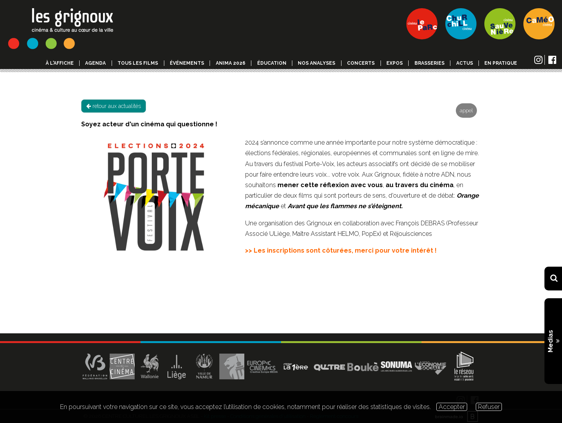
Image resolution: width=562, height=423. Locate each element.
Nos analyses (316, 63)
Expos (394, 63)
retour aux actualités (113, 106)
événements (187, 63)
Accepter (452, 407)
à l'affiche (60, 63)
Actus (464, 63)
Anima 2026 (230, 63)
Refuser (489, 407)
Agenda (95, 63)
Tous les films (137, 63)
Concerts (361, 63)
